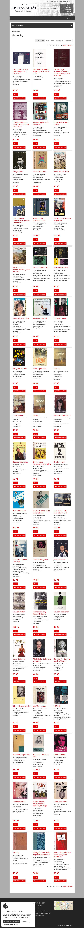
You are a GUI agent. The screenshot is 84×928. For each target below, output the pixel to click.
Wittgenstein (18, 171)
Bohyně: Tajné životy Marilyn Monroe (62, 660)
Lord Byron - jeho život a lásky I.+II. (60, 512)
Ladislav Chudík (60, 318)
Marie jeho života (60, 801)
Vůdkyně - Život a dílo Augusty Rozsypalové (41, 853)
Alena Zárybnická (40, 318)
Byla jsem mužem (20, 368)
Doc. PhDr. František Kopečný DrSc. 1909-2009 (41, 71)
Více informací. (25, 917)
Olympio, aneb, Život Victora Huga (41, 512)
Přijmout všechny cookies (11, 921)
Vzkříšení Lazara (39, 706)
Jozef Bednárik (59, 559)
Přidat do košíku (19, 98)
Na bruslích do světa (21, 318)
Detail (15, 94)
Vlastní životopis (39, 171)
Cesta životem (18, 415)
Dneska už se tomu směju (61, 123)
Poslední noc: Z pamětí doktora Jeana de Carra (21, 269)
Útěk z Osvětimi (19, 612)
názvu (52, 40)
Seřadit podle (40, 40)
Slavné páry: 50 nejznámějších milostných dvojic (40, 803)
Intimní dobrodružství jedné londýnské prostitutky (62, 854)
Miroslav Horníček (40, 267)
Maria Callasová (19, 659)
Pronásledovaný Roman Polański (39, 613)
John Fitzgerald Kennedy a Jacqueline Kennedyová (21, 220)
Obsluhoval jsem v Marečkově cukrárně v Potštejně (21, 124)
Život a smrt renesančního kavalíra (42, 463)
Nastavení (25, 921)
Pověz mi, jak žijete (61, 171)
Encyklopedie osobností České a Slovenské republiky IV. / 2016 (62, 72)
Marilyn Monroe (19, 801)
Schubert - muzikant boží (41, 755)
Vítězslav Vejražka (61, 267)
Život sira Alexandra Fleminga (20, 560)
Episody (16, 852)
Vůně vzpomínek (39, 368)
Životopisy (17, 31)
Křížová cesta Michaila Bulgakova (62, 219)
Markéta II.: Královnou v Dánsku (42, 660)
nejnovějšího (68, 40)
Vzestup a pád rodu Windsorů (41, 123)
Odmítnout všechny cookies (10, 924)
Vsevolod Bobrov (19, 511)
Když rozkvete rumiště (21, 706)
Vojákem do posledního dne (39, 219)
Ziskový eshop (65, 925)
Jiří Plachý (57, 706)
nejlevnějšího (59, 40)
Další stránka (67, 45)
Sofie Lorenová (60, 754)
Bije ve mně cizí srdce (62, 415)
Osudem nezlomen (61, 612)
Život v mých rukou (20, 462)
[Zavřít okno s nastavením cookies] (33, 904)
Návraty (57, 368)
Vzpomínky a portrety (21, 754)
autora (47, 40)
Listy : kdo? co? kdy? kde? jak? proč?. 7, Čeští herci (21, 71)
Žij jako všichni (59, 462)
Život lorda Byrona (40, 559)
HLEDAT (55, 8)
